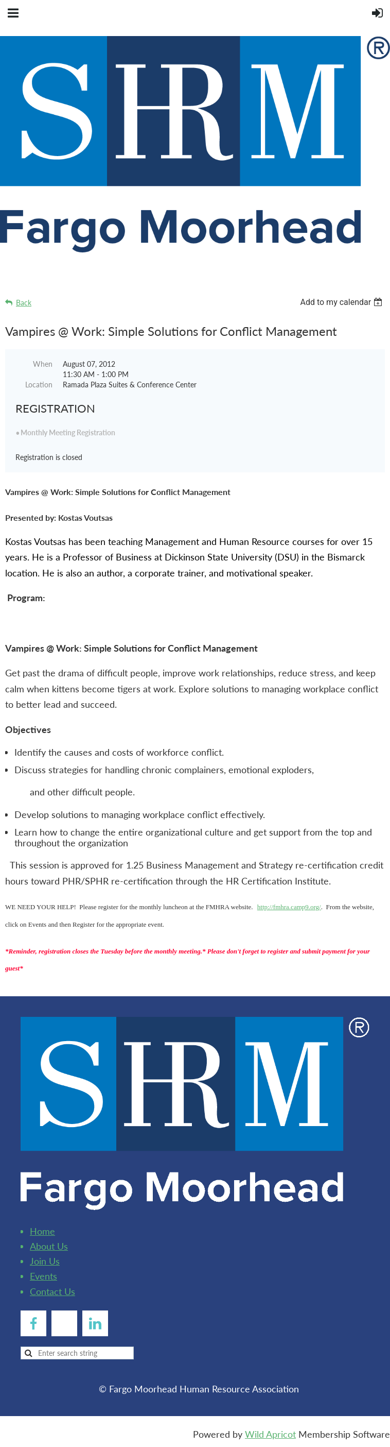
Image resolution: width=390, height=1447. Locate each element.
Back (23, 302)
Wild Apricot (270, 1434)
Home (42, 1231)
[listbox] (342, 302)
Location (38, 384)
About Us (49, 1246)
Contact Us (52, 1291)
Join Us (45, 1261)
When (42, 364)
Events (43, 1276)
